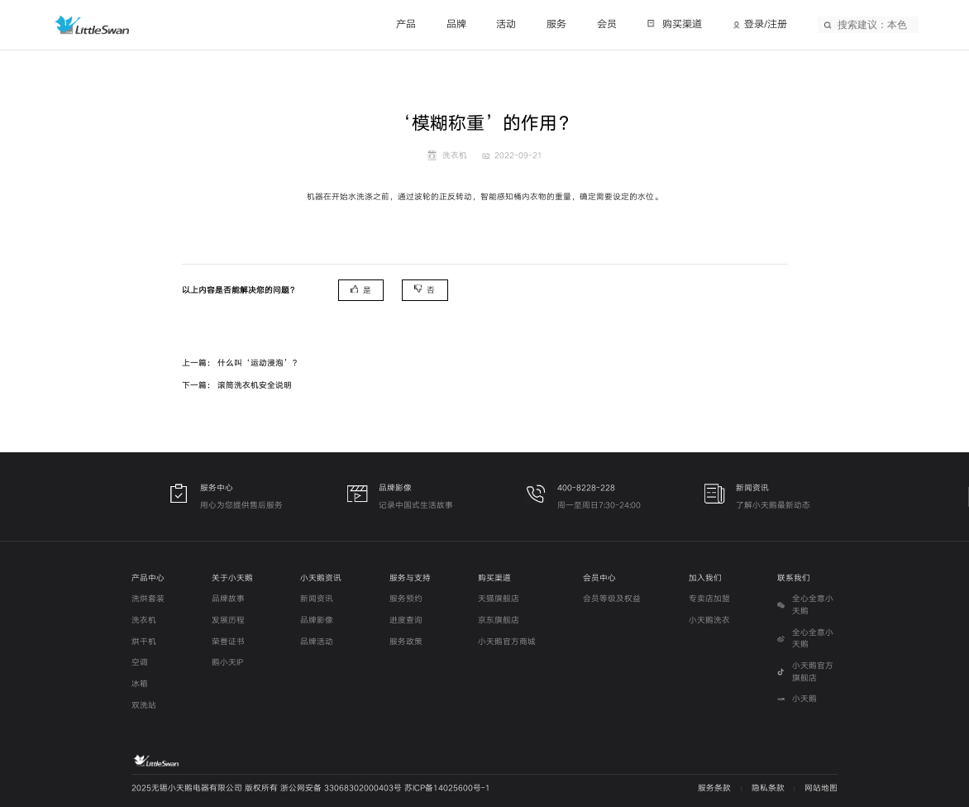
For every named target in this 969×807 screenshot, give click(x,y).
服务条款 (714, 788)
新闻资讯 (316, 599)
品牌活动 (316, 642)
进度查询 (405, 620)
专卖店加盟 (709, 599)
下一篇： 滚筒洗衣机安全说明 (237, 385)
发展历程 (228, 620)
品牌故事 (228, 599)
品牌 (456, 24)
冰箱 (139, 684)
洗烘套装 (148, 599)
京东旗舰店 (498, 620)
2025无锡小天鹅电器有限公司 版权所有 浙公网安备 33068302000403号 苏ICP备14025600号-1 (310, 788)
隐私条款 (768, 788)
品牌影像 (316, 620)
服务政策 (405, 642)
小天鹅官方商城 (507, 642)
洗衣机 (143, 620)
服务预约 (405, 599)
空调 (139, 662)
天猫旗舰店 (498, 599)
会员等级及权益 (612, 599)
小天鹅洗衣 (709, 620)
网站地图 (821, 788)
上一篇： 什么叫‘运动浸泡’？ (241, 363)
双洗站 (143, 705)
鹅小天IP (227, 662)
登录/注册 (765, 24)
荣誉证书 (228, 642)
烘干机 (143, 642)
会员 (607, 24)
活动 (506, 24)
